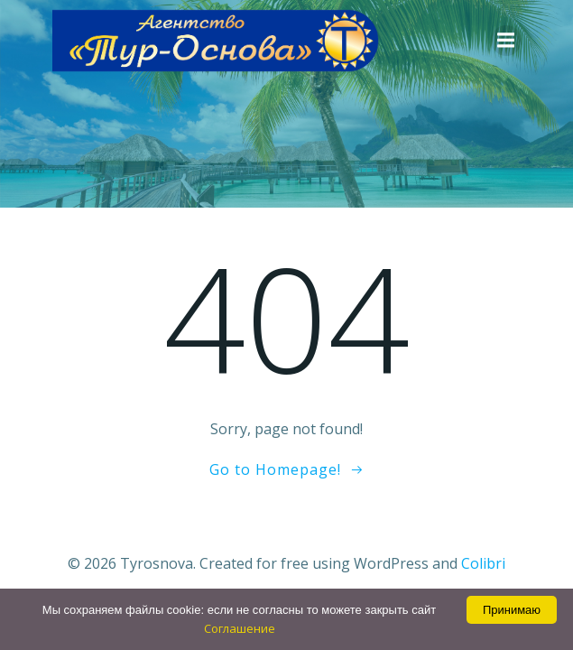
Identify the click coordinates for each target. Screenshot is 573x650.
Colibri (483, 563)
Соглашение (239, 628)
